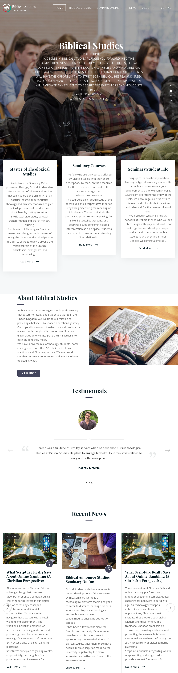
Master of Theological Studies (30, 171)
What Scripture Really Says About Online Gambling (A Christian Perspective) (29, 576)
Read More (27, 261)
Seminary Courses (89, 165)
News (132, 7)
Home (59, 7)
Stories (11, 536)
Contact (167, 7)
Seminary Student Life (148, 169)
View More (29, 373)
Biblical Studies (80, 7)
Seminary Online (108, 7)
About (146, 7)
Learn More (13, 666)
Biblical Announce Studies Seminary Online (88, 579)
